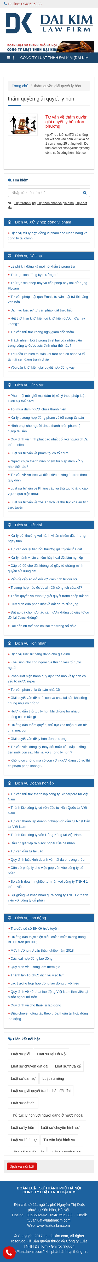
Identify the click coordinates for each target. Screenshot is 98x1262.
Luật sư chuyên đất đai (29, 1066)
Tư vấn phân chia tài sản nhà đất (34, 690)
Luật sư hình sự (24, 1140)
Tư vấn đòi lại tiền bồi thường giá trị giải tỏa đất (45, 549)
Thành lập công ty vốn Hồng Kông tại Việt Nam (45, 835)
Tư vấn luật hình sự (59, 1140)
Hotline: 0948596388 (23, 4)
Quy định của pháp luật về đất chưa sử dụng (43, 604)
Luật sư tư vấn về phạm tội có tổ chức (38, 453)
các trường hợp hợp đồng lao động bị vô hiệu (43, 983)
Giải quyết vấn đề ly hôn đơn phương (37, 739)
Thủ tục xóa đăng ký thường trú (33, 275)
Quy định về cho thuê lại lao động (34, 1005)
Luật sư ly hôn (22, 1127)
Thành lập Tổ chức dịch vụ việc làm (36, 975)
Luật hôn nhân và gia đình (55, 203)
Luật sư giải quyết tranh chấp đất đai (41, 1091)
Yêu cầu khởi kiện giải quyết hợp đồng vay (41, 367)
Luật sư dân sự (23, 1078)
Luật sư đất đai (23, 1103)
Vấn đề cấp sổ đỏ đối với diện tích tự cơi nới (43, 579)
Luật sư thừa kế (68, 1066)
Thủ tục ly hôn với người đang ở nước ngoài (47, 1115)
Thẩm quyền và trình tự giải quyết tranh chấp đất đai (49, 596)
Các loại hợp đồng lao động (30, 958)
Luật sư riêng (53, 1078)
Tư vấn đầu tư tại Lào (25, 851)
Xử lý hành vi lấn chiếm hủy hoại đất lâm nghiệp (45, 557)
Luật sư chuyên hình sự (60, 1127)
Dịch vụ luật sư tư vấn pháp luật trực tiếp (40, 310)
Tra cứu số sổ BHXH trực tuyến (33, 928)
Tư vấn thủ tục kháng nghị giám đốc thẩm (41, 332)
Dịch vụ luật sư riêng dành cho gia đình (39, 654)
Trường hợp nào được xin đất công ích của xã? (45, 587)
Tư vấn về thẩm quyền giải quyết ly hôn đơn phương (66, 121)
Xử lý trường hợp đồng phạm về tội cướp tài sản (46, 418)
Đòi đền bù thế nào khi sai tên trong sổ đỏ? (42, 626)
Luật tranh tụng (25, 203)
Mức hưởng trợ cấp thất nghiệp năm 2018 (41, 950)
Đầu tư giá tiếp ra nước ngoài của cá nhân (41, 843)
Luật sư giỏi (20, 1054)
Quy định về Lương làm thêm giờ (34, 967)
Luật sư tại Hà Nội (51, 1054)
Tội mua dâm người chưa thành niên (37, 409)
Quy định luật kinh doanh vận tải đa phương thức (46, 860)
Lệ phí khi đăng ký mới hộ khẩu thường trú (41, 266)
